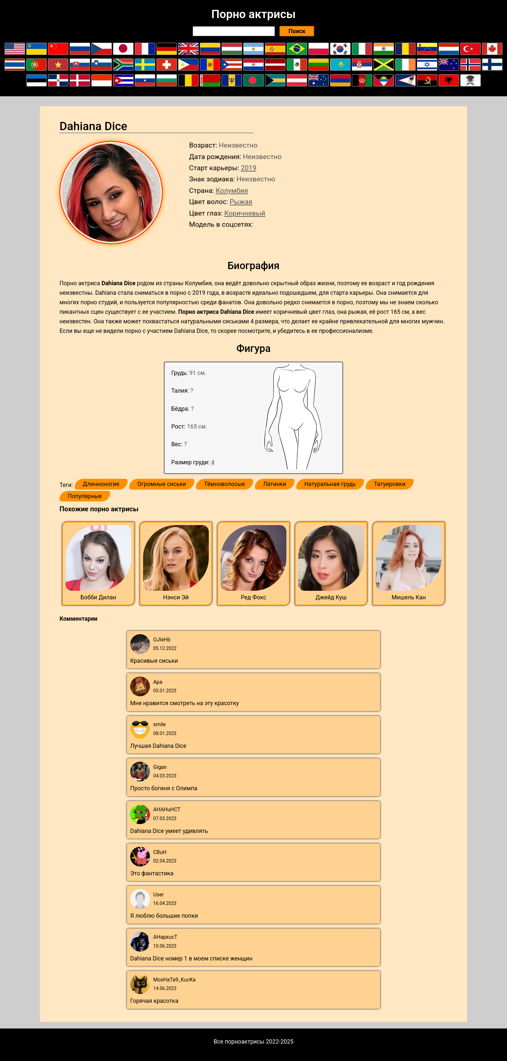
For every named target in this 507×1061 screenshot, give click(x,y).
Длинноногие (101, 484)
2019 (248, 168)
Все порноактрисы (239, 1041)
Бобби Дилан (98, 597)
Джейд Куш (331, 597)
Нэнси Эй (176, 597)
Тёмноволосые (224, 484)
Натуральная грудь (330, 484)
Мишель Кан (409, 597)
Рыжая (240, 201)
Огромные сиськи (161, 484)
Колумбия (232, 190)
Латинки (274, 484)
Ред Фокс (253, 597)
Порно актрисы (253, 14)
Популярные (85, 496)
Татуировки (389, 484)
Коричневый (244, 213)
